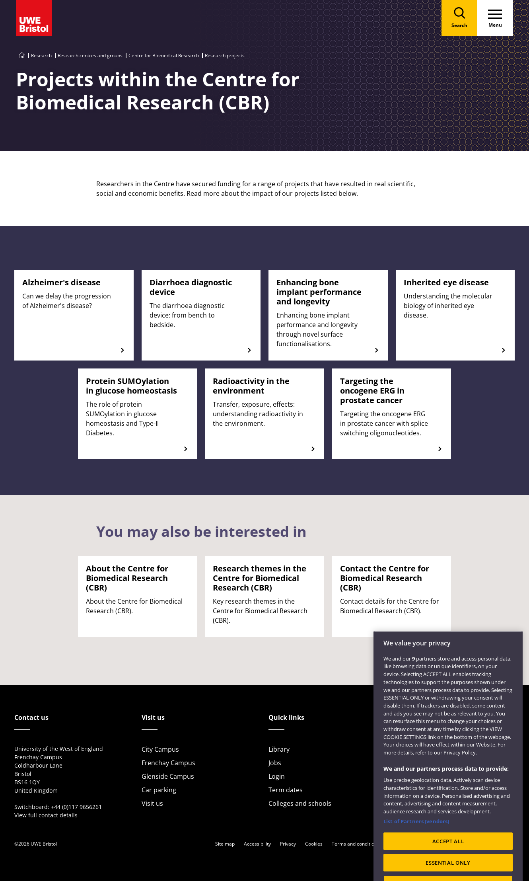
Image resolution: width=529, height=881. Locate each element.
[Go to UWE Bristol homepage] (22, 55)
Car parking (159, 789)
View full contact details (46, 815)
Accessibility (257, 843)
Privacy (288, 843)
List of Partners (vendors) (416, 841)
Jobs (274, 762)
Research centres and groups (90, 55)
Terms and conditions (355, 843)
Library (279, 749)
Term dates (285, 789)
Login (276, 776)
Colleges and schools (299, 803)
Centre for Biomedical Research (163, 55)
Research (41, 55)
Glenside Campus (168, 776)
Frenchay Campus (168, 762)
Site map (225, 843)
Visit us (152, 803)
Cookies (314, 843)
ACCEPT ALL (448, 861)
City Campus (160, 749)
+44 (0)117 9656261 (76, 807)
